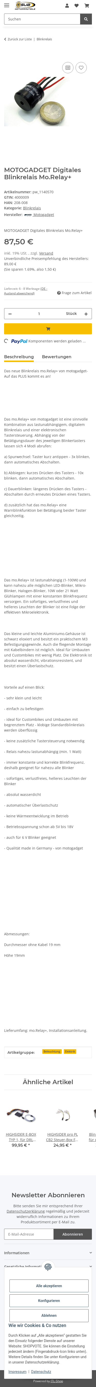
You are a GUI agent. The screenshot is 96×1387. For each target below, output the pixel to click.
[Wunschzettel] (76, 6)
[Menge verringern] (10, 313)
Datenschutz (41, 1372)
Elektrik (70, 1051)
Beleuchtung (52, 1051)
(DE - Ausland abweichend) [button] (25, 290)
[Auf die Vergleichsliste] (67, 67)
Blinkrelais (32, 208)
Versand (46, 253)
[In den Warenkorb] (8, 55)
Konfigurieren (49, 1301)
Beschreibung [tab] (19, 356)
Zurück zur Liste (20, 39)
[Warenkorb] (87, 6)
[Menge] (38, 313)
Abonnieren (72, 1234)
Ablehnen (49, 1315)
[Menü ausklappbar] (6, 3)
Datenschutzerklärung (26, 1211)
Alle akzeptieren (49, 1286)
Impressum (17, 1372)
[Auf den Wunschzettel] (81, 67)
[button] (67, 6)
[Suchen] (42, 19)
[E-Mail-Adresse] (29, 1234)
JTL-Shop (57, 1381)
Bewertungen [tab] (56, 356)
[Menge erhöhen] (86, 313)
